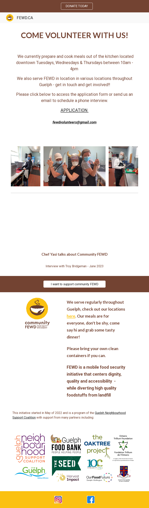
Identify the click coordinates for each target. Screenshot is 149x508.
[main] (74, 35)
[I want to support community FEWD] (74, 284)
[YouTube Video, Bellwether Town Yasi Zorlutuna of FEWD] (74, 221)
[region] (74, 6)
